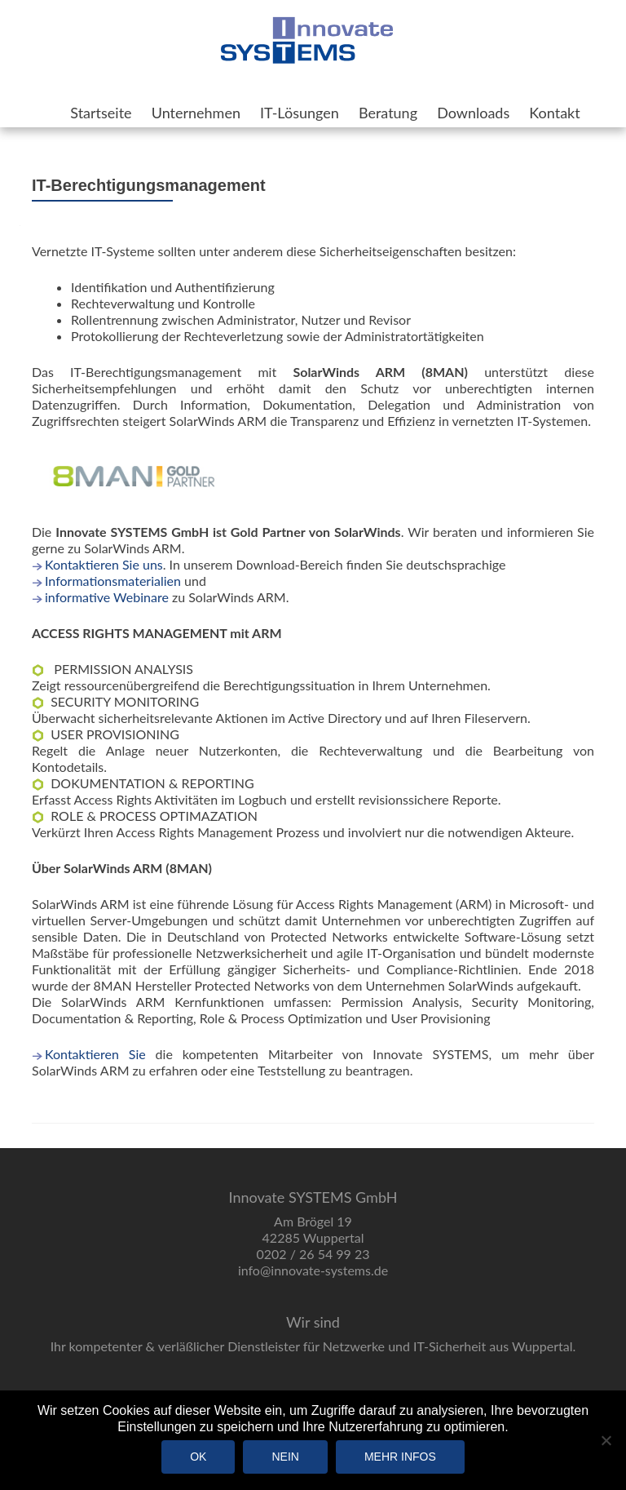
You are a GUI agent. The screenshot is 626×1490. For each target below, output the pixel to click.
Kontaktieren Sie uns (104, 564)
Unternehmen (196, 113)
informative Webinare (107, 597)
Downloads (473, 113)
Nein (284, 1456)
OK (198, 1456)
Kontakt (554, 113)
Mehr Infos (400, 1456)
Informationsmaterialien (113, 580)
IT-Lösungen (299, 113)
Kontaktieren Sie (95, 1054)
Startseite (100, 113)
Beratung (388, 113)
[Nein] (605, 1440)
